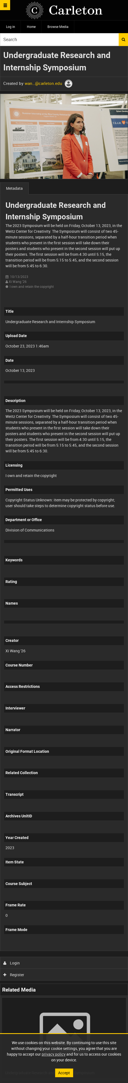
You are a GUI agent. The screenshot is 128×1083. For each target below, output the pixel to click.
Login (11, 963)
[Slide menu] (5, 5)
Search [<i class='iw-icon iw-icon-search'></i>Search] (123, 39)
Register (13, 974)
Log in (10, 26)
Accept (64, 1072)
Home (31, 26)
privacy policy (54, 1054)
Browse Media (58, 26)
